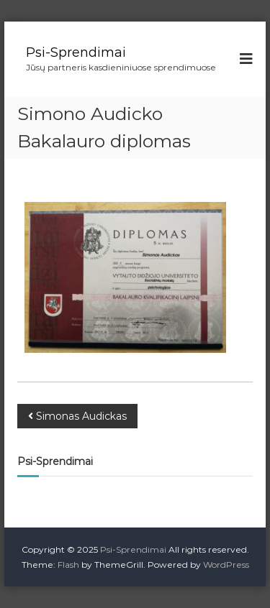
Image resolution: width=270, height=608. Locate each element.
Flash (68, 564)
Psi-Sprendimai (76, 52)
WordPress (226, 564)
